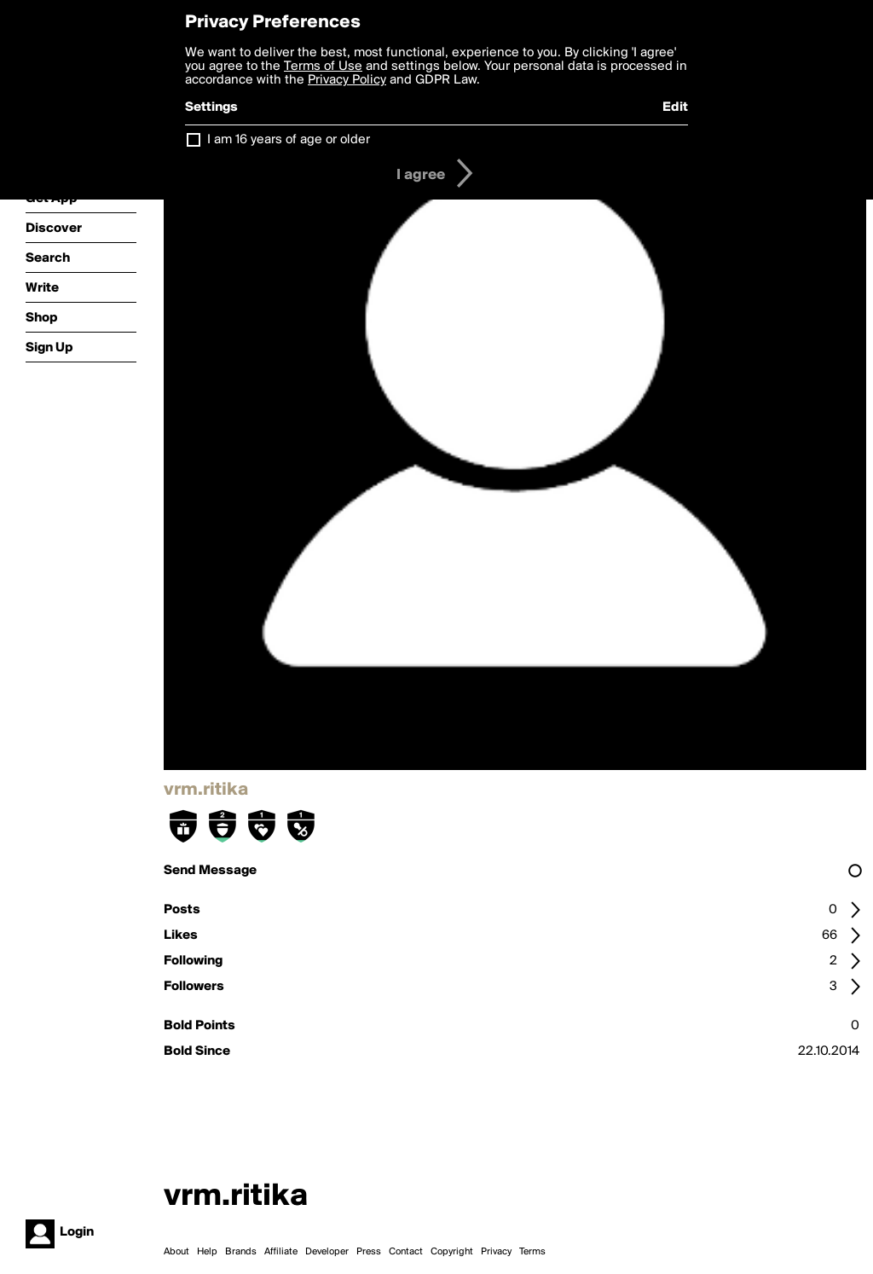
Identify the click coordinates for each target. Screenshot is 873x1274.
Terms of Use (323, 66)
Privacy (496, 1252)
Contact (406, 1252)
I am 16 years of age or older (288, 140)
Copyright (452, 1252)
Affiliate (281, 1252)
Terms (532, 1252)
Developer (327, 1252)
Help (207, 1252)
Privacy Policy (347, 80)
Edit (675, 107)
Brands (241, 1252)
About (176, 1252)
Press (368, 1252)
